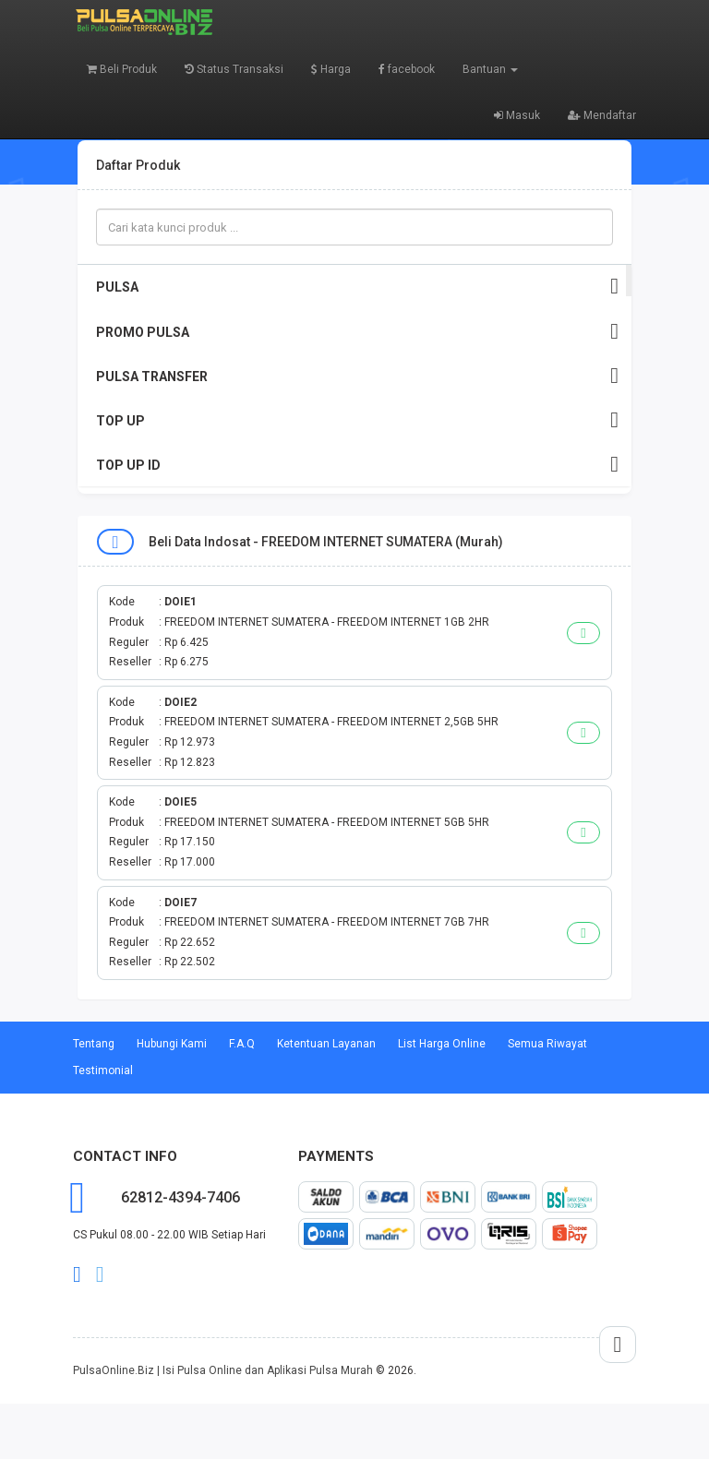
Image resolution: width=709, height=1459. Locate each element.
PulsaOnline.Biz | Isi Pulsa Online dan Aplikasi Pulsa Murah (223, 1370)
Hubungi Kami (172, 1043)
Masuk (517, 115)
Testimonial (103, 1070)
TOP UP (357, 420)
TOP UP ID (357, 464)
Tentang (93, 1043)
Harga (331, 69)
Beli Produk (122, 69)
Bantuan (490, 69)
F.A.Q (242, 1043)
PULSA (357, 286)
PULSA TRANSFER (357, 376)
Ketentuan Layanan (326, 1043)
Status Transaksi (234, 69)
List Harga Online (442, 1043)
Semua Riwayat (547, 1043)
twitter (100, 1274)
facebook (407, 69)
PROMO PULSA (357, 331)
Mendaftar (602, 115)
